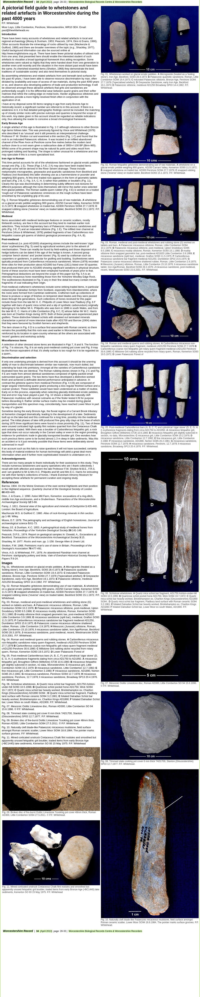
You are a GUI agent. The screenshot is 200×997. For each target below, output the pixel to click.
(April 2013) (44, 2)
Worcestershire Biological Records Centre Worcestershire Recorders (105, 2)
